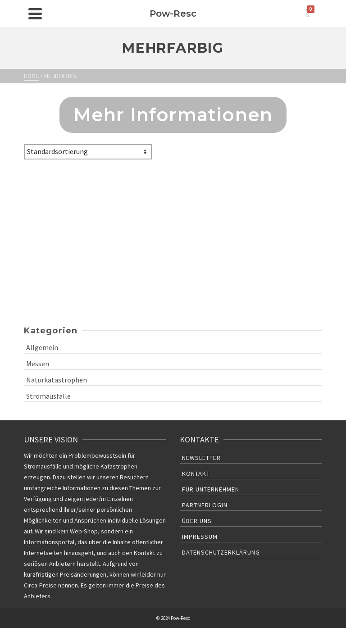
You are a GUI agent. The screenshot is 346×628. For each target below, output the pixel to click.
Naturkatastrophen (56, 379)
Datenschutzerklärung (221, 552)
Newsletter (201, 458)
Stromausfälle (48, 395)
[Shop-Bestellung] (88, 151)
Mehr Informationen (173, 115)
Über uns (197, 521)
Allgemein (42, 347)
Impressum (200, 536)
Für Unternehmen (210, 489)
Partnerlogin (205, 505)
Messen (37, 363)
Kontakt (196, 473)
